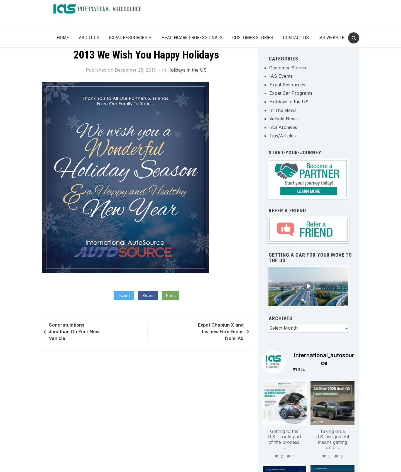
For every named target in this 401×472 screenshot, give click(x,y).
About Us (89, 37)
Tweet (124, 295)
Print (170, 295)
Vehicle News (283, 118)
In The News (283, 110)
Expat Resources (128, 37)
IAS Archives (283, 127)
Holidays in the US (187, 70)
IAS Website (331, 37)
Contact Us (296, 37)
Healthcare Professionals (192, 37)
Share (148, 295)
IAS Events (281, 76)
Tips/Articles (282, 135)
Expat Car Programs (290, 93)
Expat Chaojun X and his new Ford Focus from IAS (221, 331)
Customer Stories (252, 37)
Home (63, 37)
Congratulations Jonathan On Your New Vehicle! (74, 331)
